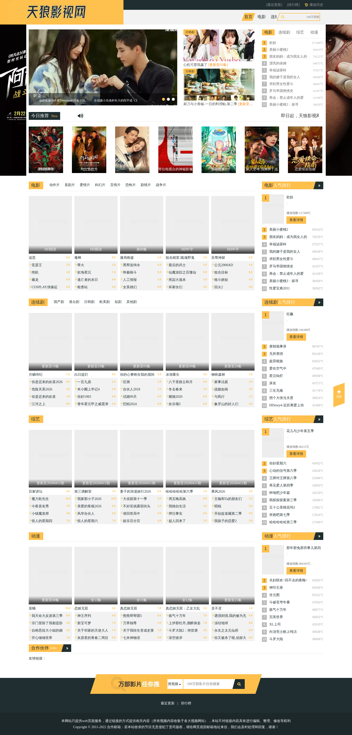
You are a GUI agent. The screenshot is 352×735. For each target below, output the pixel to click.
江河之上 (38, 404)
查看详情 (296, 220)
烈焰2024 (130, 404)
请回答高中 (131, 513)
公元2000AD (223, 265)
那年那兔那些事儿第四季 (303, 548)
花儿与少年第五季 (300, 431)
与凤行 (219, 397)
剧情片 (146, 185)
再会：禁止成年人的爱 (286, 98)
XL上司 (275, 624)
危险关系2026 (42, 389)
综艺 (292, 16)
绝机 (35, 272)
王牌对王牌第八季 (283, 478)
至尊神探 (218, 258)
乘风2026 (218, 491)
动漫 (305, 16)
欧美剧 (104, 302)
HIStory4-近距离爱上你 (286, 405)
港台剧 (74, 302)
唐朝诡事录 (277, 346)
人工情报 (130, 280)
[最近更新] (274, 5)
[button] (33, 67)
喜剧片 (70, 185)
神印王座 (276, 587)
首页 (248, 16)
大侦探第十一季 (135, 499)
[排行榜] (293, 5)
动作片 (54, 185)
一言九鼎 (84, 382)
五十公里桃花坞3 (282, 507)
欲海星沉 (84, 272)
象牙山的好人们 (226, 404)
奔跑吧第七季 (279, 515)
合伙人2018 (131, 389)
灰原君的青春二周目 (92, 638)
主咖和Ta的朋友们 (228, 499)
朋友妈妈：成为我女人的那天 (288, 57)
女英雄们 (130, 287)
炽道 (37, 95)
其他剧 (131, 302)
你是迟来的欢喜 (44, 397)
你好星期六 (277, 463)
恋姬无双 (81, 608)
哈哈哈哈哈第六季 (179, 491)
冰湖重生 (172, 374)
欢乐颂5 (175, 404)
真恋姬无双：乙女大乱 (183, 608)
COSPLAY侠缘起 (44, 287)
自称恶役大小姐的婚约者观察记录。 (47, 632)
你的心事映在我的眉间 (137, 374)
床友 (272, 383)
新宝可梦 (84, 623)
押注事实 (175, 513)
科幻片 (100, 185)
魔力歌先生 (40, 499)
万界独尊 (130, 623)
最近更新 (168, 703)
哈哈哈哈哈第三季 (283, 522)
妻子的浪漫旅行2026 (135, 491)
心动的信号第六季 (283, 471)
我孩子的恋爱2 (225, 521)
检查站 (82, 287)
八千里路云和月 (181, 382)
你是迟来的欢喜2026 (47, 382)
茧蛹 (32, 608)
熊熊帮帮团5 (132, 616)
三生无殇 (276, 390)
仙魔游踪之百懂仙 (182, 272)
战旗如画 (221, 389)
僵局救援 (127, 258)
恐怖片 (130, 185)
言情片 (115, 185)
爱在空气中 (277, 368)
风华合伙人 (86, 513)
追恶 (32, 258)
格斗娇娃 (221, 280)
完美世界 (276, 617)
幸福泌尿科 (277, 70)
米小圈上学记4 (88, 389)
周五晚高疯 (177, 499)
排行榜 (186, 703)
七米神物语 (131, 638)
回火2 (218, 287)
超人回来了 (177, 521)
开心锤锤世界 (42, 638)
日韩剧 (89, 302)
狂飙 (289, 314)
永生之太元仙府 (226, 630)
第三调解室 (83, 491)
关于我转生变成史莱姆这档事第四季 (138, 632)
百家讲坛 (35, 491)
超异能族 (276, 361)
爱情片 (85, 185)
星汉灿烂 (276, 376)
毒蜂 (77, 258)
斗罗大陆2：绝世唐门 (183, 632)
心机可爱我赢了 (205, 65)
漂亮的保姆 (277, 63)
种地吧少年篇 (279, 493)
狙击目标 (221, 272)
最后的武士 (177, 265)
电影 (261, 16)
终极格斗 (130, 272)
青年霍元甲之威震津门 (92, 405)
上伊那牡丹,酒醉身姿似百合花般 (185, 624)
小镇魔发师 (40, 513)
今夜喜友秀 (40, 506)
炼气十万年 (177, 616)
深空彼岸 (175, 638)
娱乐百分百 (131, 521)
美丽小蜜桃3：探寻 (283, 104)
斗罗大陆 (276, 639)
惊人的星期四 (42, 521)
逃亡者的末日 (87, 280)
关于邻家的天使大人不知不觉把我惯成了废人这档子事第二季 (92, 632)
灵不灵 (216, 608)
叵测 (126, 382)
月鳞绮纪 (35, 374)
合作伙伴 (40, 648)
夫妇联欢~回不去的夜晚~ (288, 580)
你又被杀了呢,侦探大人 (230, 639)
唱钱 (217, 506)
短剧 (118, 302)
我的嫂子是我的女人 (284, 77)
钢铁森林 (218, 374)
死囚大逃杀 (177, 280)
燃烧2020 (175, 397)
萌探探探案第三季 (283, 500)
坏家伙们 (175, 287)
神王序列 (84, 616)
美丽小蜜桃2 (278, 49)
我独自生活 (177, 506)
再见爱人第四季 (281, 485)
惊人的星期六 (87, 521)
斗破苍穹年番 (279, 602)
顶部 (339, 394)
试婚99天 (130, 397)
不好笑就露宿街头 (136, 506)
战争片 (161, 185)
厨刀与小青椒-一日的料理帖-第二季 (219, 104)
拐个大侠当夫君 (281, 398)
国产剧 (59, 302)
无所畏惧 (276, 354)
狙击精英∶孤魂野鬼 (180, 258)
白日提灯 (81, 374)
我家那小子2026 (89, 499)
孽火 (80, 265)
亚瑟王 (37, 265)
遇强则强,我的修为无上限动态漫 (230, 617)
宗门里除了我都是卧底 (47, 624)
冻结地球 (221, 623)
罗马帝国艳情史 (281, 91)
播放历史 (316, 5)
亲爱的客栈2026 (89, 506)
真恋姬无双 (128, 608)
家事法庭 (221, 382)
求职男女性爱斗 (281, 84)
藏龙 (35, 280)
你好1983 (84, 397)
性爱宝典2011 (279, 288)
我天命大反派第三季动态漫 (47, 617)
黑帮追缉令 (131, 265)
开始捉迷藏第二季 (228, 513)
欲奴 (272, 43)
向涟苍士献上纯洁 (283, 632)
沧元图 (274, 595)
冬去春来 (175, 389)
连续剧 (277, 16)
